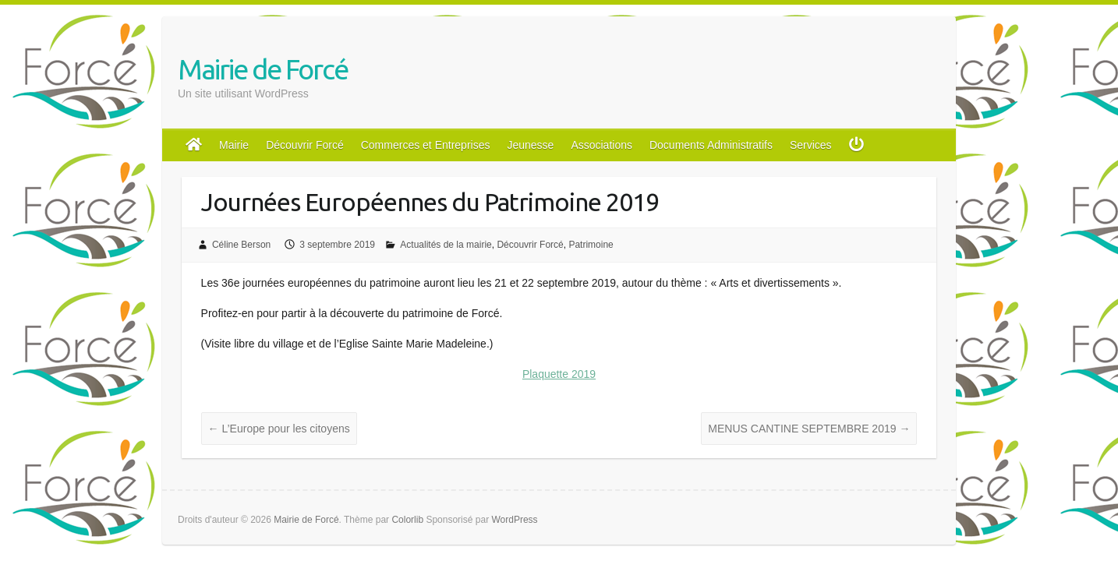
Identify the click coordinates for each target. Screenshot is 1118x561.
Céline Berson (241, 244)
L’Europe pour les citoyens (279, 428)
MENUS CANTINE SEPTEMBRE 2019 (809, 428)
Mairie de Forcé (263, 69)
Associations (601, 145)
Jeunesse (530, 145)
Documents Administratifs (711, 145)
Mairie (234, 145)
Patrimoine (590, 244)
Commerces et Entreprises (425, 145)
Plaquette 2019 (559, 374)
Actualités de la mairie (445, 244)
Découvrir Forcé (305, 145)
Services (811, 145)
